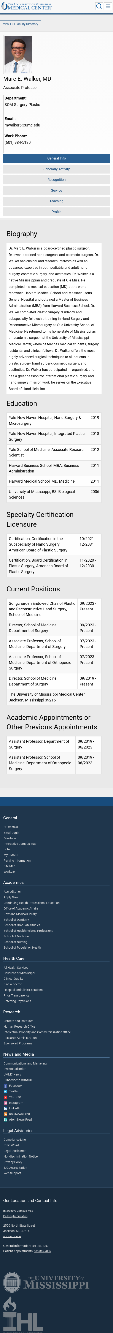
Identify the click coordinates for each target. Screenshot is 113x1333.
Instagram (13, 1103)
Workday (10, 871)
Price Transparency (16, 995)
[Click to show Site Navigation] (108, 6)
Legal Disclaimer (14, 1151)
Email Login (11, 833)
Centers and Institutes (18, 1021)
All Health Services (16, 968)
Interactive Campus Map (20, 844)
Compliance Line (15, 1140)
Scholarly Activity (56, 169)
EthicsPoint (11, 1145)
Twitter (11, 1091)
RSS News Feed (17, 1114)
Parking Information (17, 860)
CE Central (11, 827)
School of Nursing (15, 942)
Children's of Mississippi (19, 973)
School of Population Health (22, 947)
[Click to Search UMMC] (99, 6)
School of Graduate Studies (22, 925)
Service (56, 190)
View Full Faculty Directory (20, 24)
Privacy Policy (13, 1162)
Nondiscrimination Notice (21, 1156)
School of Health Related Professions (28, 931)
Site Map (9, 866)
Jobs (7, 849)
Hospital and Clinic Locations (23, 990)
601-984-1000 (40, 1246)
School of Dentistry (16, 920)
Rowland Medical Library (20, 914)
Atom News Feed (18, 1119)
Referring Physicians (17, 1001)
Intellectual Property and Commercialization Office (37, 1032)
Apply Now (11, 897)
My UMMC (11, 855)
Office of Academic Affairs (21, 908)
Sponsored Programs (18, 1043)
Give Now (10, 838)
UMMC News (12, 1074)
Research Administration (20, 1038)
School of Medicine (16, 936)
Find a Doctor (13, 984)
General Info (56, 158)
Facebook (13, 1086)
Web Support (12, 1173)
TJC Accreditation (15, 1168)
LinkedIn (12, 1108)
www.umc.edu (12, 1236)
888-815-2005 (42, 1251)
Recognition (57, 180)
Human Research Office (19, 1026)
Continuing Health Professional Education (32, 903)
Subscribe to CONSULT (19, 1080)
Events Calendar (14, 1069)
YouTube (12, 1097)
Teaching (56, 201)
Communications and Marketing (25, 1063)
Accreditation (13, 892)
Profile (56, 212)
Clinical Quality (13, 979)
